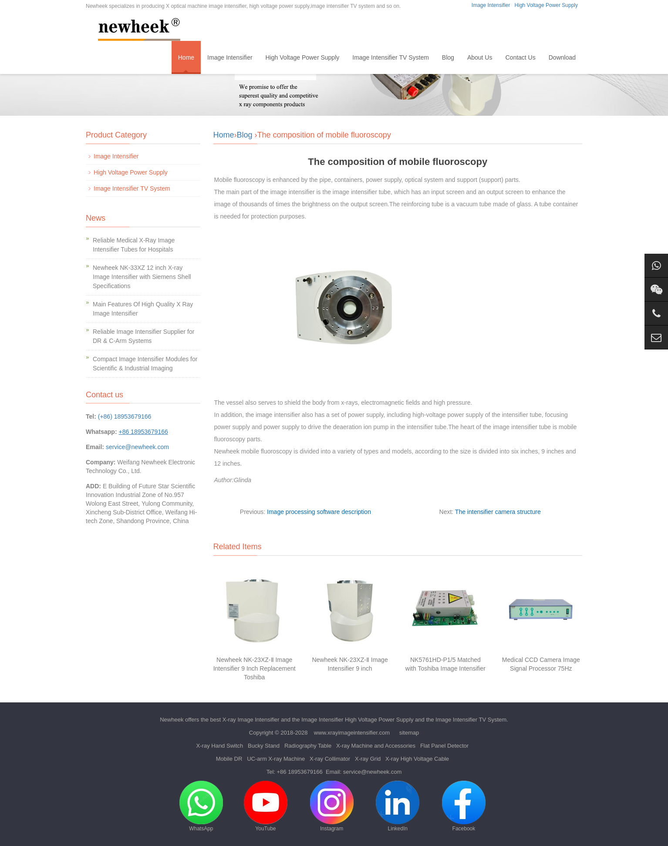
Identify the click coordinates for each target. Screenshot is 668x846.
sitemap (409, 732)
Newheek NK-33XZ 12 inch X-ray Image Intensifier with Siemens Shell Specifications (142, 276)
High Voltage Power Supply (546, 5)
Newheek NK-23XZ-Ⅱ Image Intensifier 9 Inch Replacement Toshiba (254, 668)
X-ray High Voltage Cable (417, 758)
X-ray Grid (368, 758)
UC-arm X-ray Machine (276, 758)
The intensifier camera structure (498, 511)
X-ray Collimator (330, 758)
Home (186, 57)
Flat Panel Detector (444, 745)
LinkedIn (397, 806)
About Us (480, 57)
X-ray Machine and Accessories (375, 745)
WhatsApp (201, 806)
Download (562, 57)
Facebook (464, 806)
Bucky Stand (264, 745)
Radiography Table (307, 745)
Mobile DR (229, 758)
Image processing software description (319, 511)
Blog (448, 57)
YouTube (265, 806)
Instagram (332, 806)
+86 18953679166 (300, 772)
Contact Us (520, 57)
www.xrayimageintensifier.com (352, 732)
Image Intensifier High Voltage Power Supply (357, 719)
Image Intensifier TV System (390, 57)
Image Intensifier (491, 5)
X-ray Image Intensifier (251, 719)
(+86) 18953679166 (125, 416)
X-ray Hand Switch (219, 745)
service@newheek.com (137, 446)
